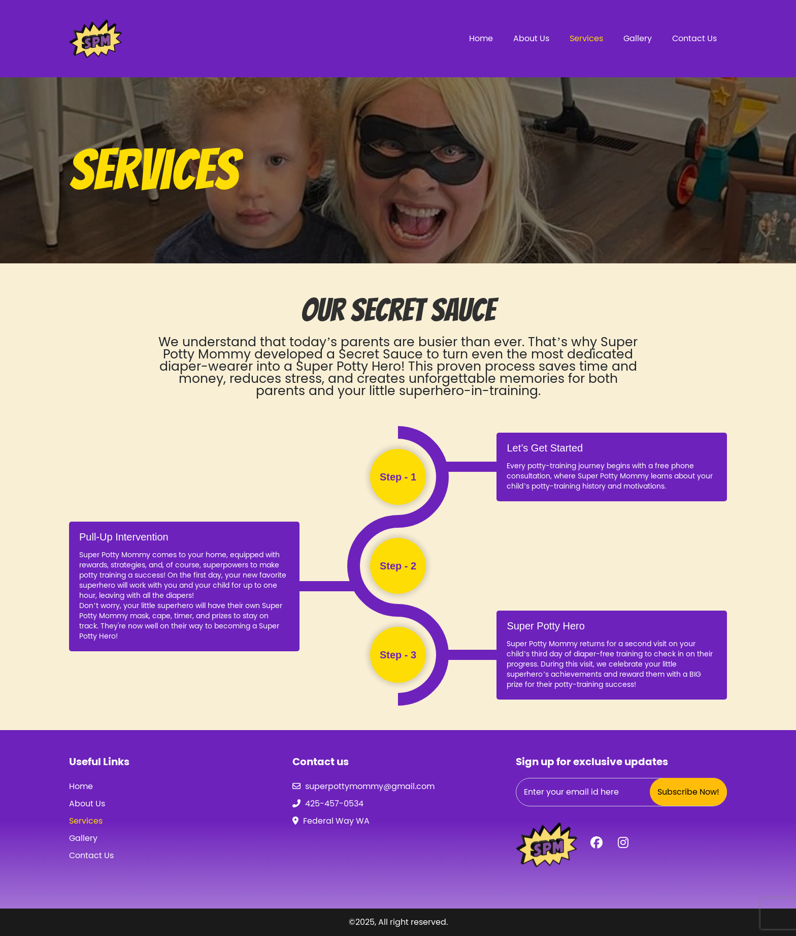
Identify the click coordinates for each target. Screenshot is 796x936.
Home (481, 38)
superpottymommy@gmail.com (370, 786)
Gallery (637, 38)
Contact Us (694, 38)
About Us (531, 38)
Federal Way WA (336, 821)
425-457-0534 (334, 803)
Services (586, 38)
